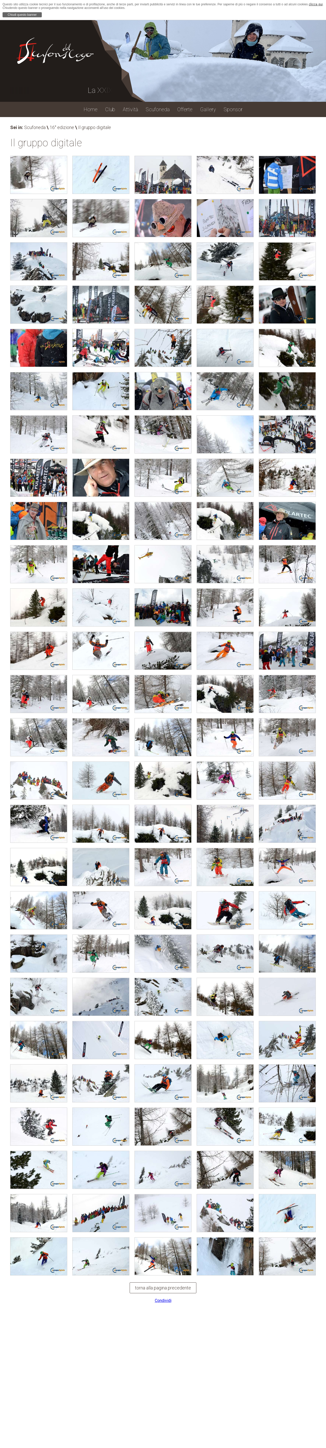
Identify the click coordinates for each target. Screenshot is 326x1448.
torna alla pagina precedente (163, 1287)
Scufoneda (35, 127)
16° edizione (62, 127)
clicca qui (315, 4)
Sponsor (233, 109)
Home (91, 109)
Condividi (163, 1300)
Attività (130, 109)
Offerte (185, 109)
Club (110, 109)
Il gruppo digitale (94, 127)
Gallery (208, 109)
